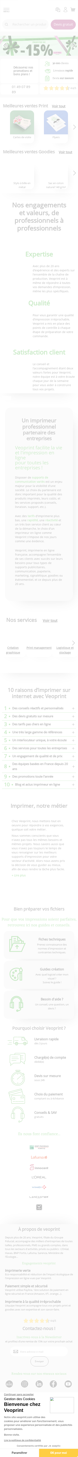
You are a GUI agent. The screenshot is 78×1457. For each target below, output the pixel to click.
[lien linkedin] (39, 1384)
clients (61, 63)
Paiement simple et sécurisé (26, 1286)
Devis (63, 78)
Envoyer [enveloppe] (39, 1361)
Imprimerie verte (17, 1270)
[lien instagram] (24, 1384)
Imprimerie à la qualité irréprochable (33, 1301)
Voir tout (58, 106)
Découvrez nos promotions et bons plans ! (23, 71)
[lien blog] (9, 1384)
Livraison (63, 70)
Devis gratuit (63, 24)
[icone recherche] (6, 24)
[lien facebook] (54, 1384)
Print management (39, 648)
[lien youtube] (68, 1384)
